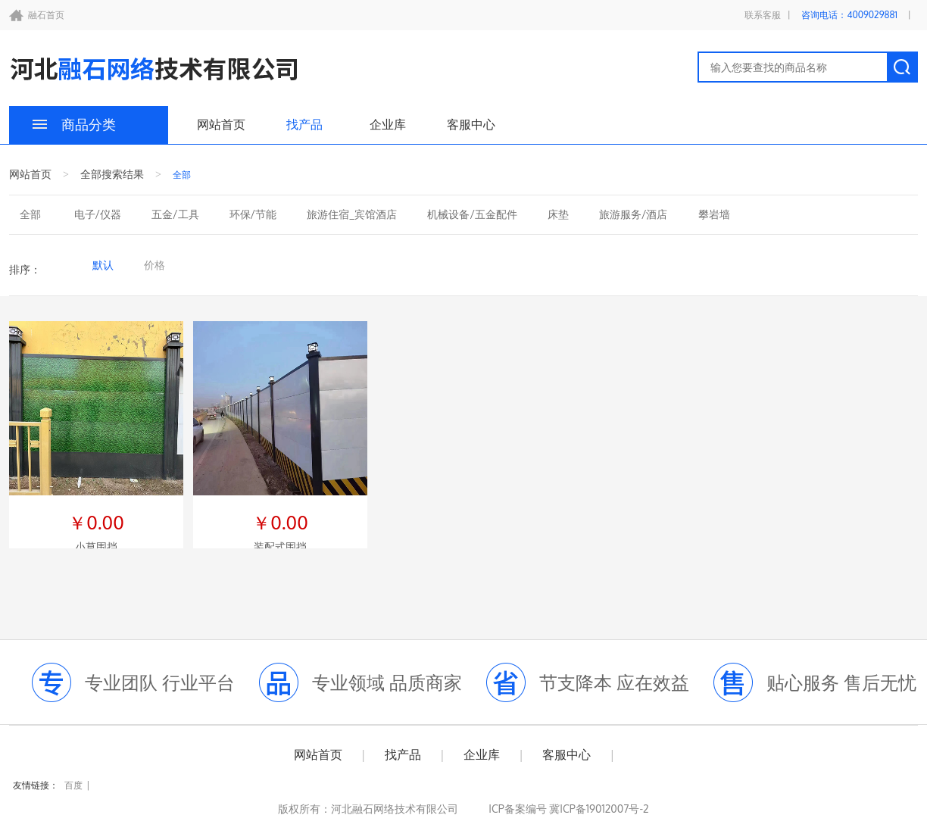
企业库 (388, 124)
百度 (73, 785)
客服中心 (471, 124)
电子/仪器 (98, 214)
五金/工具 (175, 214)
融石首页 (46, 14)
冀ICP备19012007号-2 (598, 808)
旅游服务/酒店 (633, 214)
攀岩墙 (714, 214)
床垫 (558, 214)
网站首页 (221, 124)
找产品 (304, 124)
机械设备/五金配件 (472, 214)
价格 (154, 264)
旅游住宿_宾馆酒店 (352, 214)
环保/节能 (253, 214)
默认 (103, 264)
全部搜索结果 (112, 173)
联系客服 (762, 14)
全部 (30, 214)
